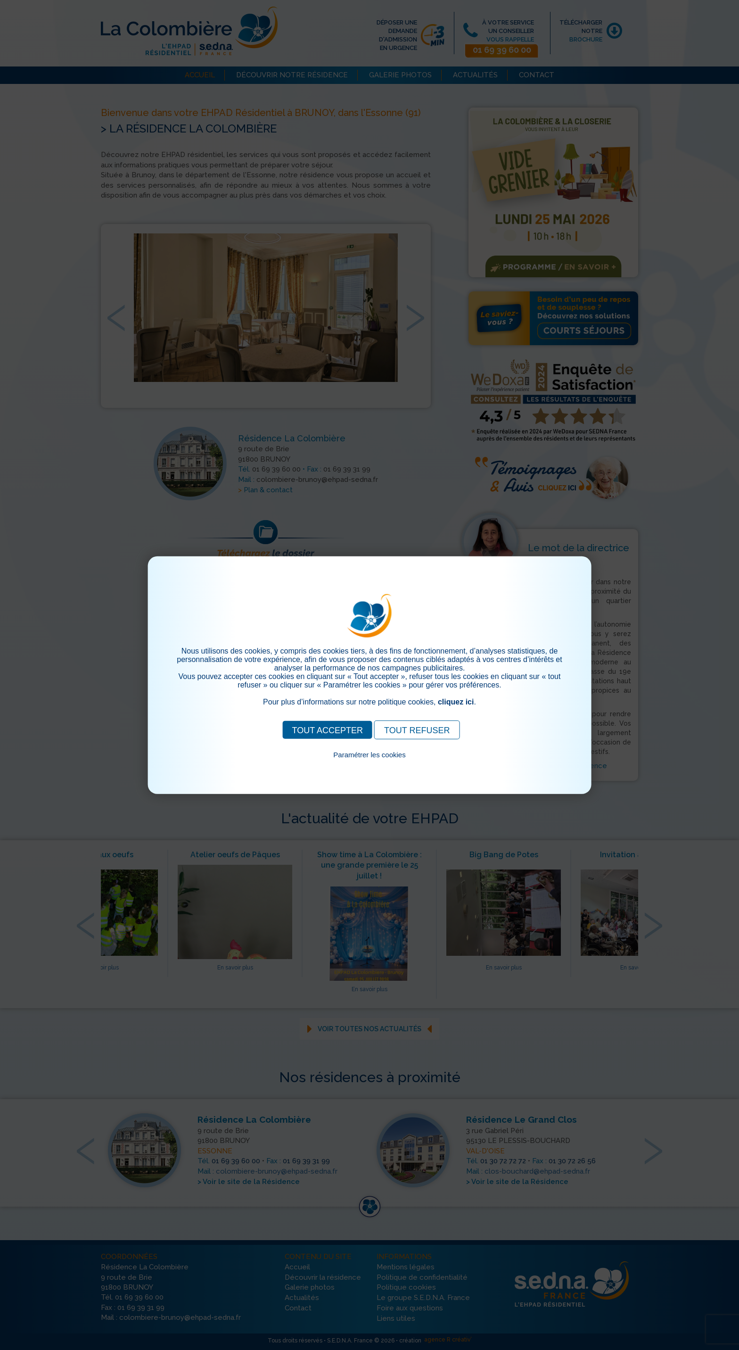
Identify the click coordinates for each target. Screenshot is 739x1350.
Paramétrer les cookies (369, 754)
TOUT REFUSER (417, 730)
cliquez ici (456, 701)
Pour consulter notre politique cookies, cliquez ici (369, 765)
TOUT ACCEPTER (327, 730)
